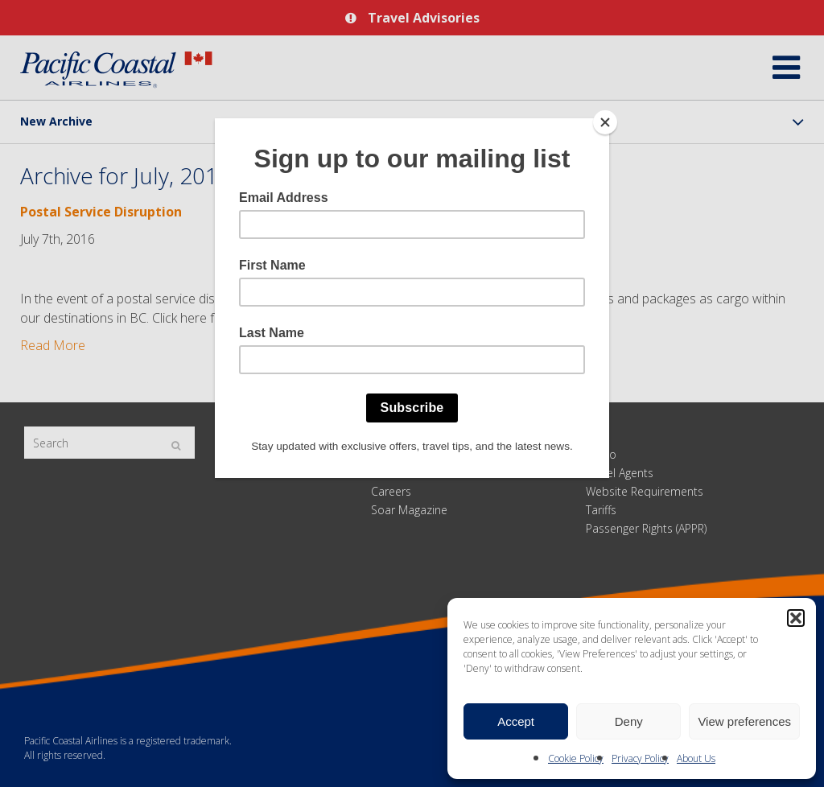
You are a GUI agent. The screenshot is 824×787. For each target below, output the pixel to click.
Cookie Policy (576, 758)
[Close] (605, 122)
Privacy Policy (640, 758)
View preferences (744, 721)
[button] (796, 618)
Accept (515, 721)
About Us (696, 758)
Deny (629, 721)
